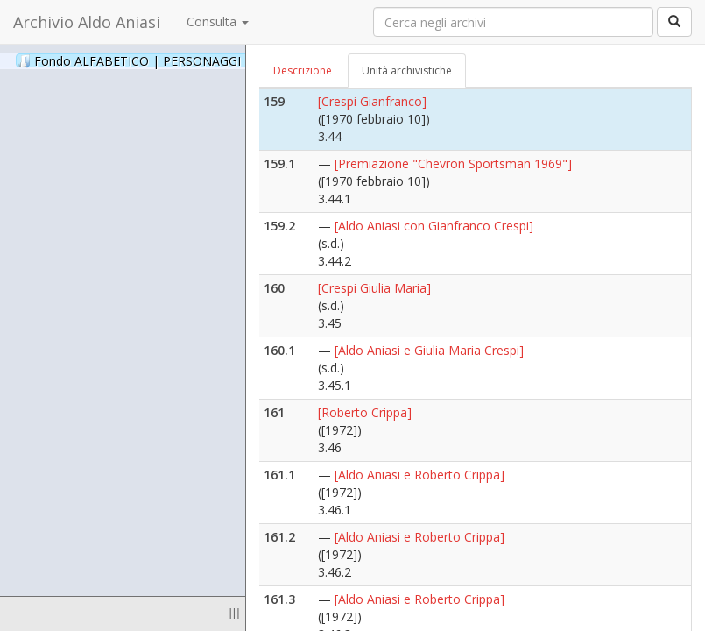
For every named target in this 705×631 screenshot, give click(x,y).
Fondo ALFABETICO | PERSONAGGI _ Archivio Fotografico (212, 60)
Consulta (218, 21)
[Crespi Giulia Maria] (374, 288)
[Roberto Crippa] (365, 412)
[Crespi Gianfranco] (372, 101)
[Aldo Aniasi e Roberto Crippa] (419, 474)
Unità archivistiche (407, 70)
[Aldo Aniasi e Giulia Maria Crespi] (429, 350)
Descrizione (302, 70)
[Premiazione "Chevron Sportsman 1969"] (453, 163)
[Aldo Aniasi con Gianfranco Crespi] (434, 225)
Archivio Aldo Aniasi (86, 21)
